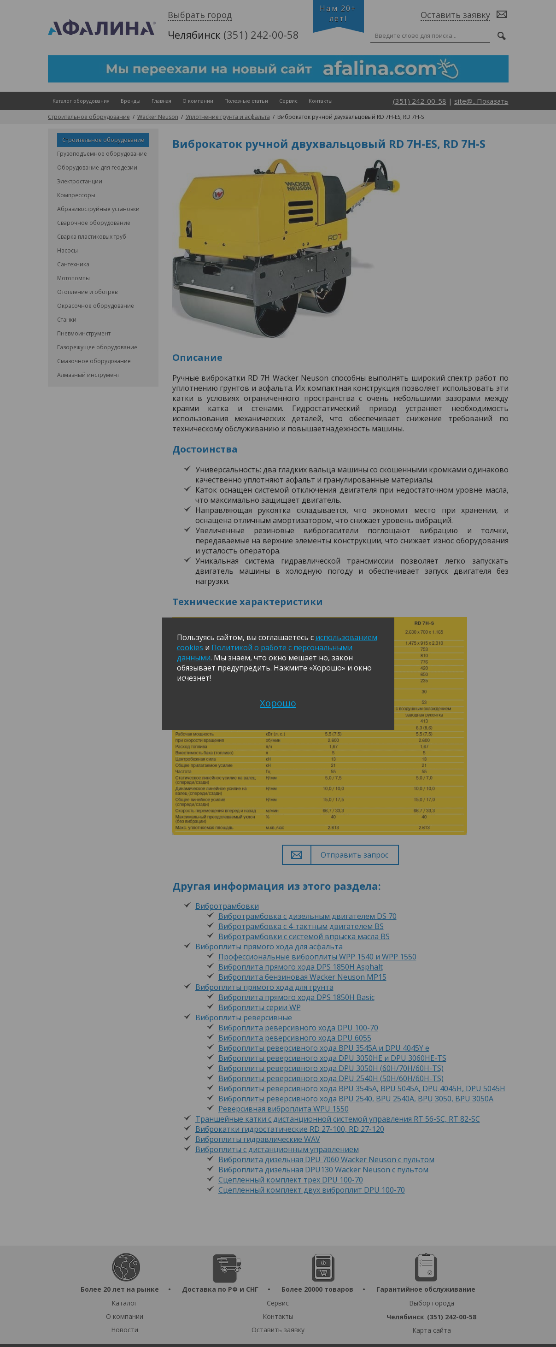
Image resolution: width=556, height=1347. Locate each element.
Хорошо (278, 703)
